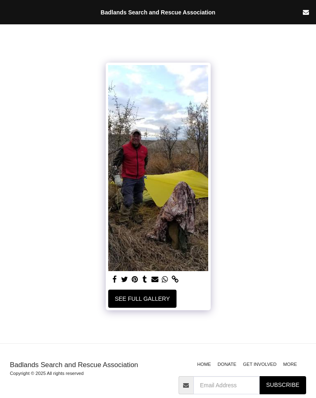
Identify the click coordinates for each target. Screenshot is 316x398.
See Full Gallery (142, 298)
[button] (9, 12)
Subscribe (283, 385)
